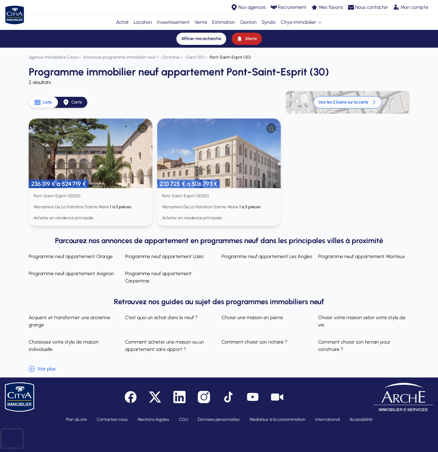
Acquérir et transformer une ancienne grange (69, 321)
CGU (183, 419)
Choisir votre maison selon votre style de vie (361, 321)
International (327, 419)
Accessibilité (360, 419)
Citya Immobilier (301, 22)
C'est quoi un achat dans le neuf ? (161, 317)
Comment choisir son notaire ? (254, 342)
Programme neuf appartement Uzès (164, 256)
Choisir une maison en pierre (252, 317)
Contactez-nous (112, 419)
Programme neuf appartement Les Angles (267, 256)
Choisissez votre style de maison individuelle (64, 345)
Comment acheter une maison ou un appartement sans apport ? (164, 345)
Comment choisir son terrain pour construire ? (354, 345)
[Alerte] (246, 38)
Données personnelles (219, 419)
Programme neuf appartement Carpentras (158, 277)
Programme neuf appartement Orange (71, 256)
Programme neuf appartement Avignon (71, 273)
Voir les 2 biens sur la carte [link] (347, 102)
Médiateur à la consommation (277, 419)
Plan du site (76, 419)
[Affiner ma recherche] (201, 38)
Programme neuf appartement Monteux (361, 256)
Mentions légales (153, 419)
